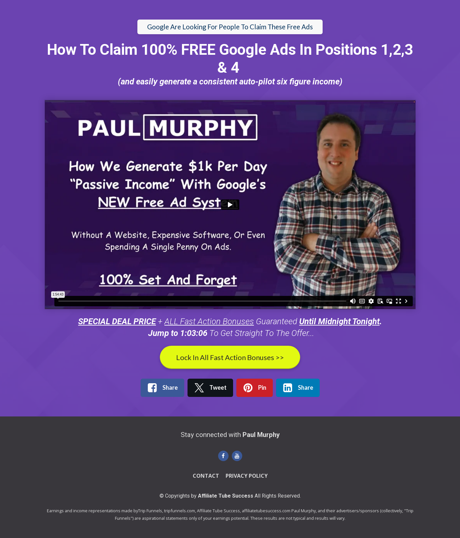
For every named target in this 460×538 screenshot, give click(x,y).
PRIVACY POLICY (247, 476)
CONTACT (206, 476)
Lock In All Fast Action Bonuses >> (230, 357)
